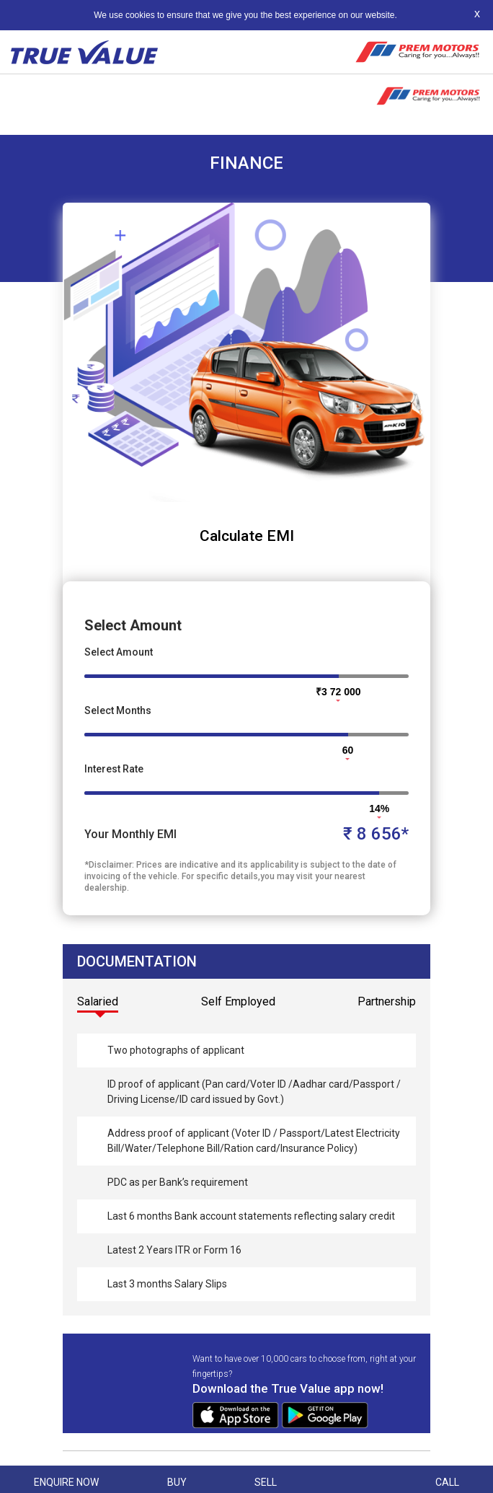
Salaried (97, 1001)
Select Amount (118, 652)
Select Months (117, 710)
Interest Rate (113, 769)
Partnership (386, 1001)
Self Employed (238, 1001)
